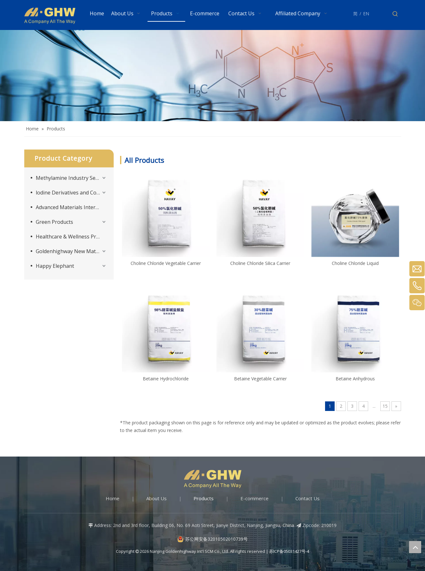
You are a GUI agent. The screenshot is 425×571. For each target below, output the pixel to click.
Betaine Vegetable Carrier (260, 379)
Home (112, 498)
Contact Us (307, 498)
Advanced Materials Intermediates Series (71, 207)
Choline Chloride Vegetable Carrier (166, 263)
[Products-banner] (212, 75)
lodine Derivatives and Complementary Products (71, 192)
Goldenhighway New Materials (71, 251)
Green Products (54, 221)
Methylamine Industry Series (70, 177)
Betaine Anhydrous (355, 379)
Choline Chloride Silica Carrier (260, 263)
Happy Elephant (55, 265)
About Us (156, 498)
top (415, 547)
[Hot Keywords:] (395, 14)
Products (204, 498)
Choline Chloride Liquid (355, 263)
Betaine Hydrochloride (166, 379)
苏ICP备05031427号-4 (289, 551)
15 (385, 406)
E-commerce (254, 498)
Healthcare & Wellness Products (71, 236)
